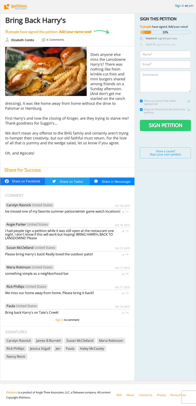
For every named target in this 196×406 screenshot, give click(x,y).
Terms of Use (178, 395)
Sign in (179, 6)
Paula (11, 306)
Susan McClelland (20, 247)
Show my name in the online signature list (158, 102)
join (191, 6)
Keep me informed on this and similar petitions (162, 111)
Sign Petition (165, 125)
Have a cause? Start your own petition (165, 152)
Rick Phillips (15, 286)
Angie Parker (16, 224)
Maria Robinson (19, 267)
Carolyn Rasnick (19, 205)
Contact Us (145, 395)
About (130, 395)
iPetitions (98, 6)
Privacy (161, 395)
